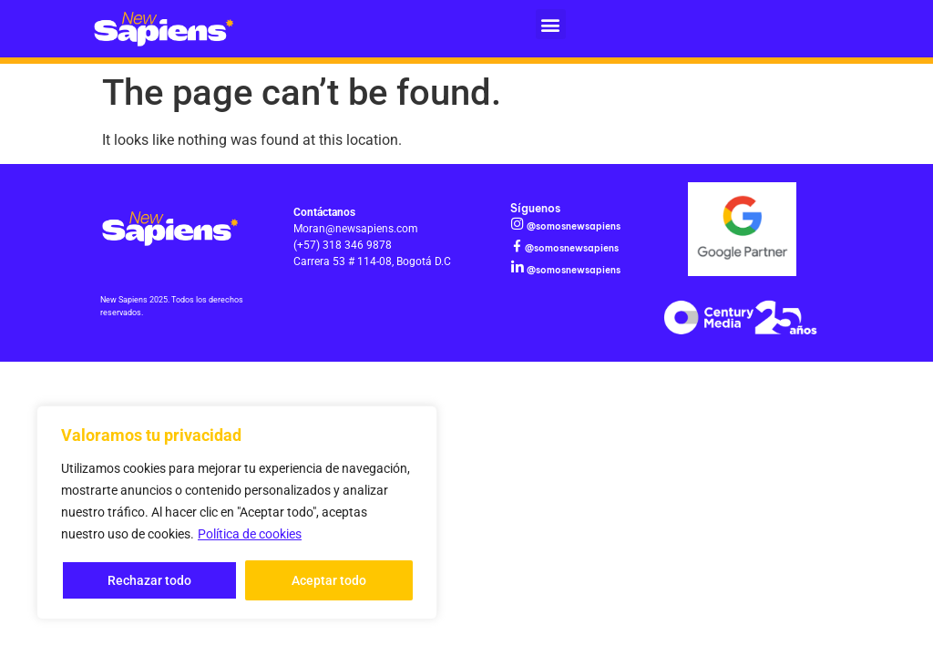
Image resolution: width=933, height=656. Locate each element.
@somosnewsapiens (573, 226)
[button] (551, 24)
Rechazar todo (149, 580)
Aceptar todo (329, 580)
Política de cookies (250, 535)
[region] (236, 513)
